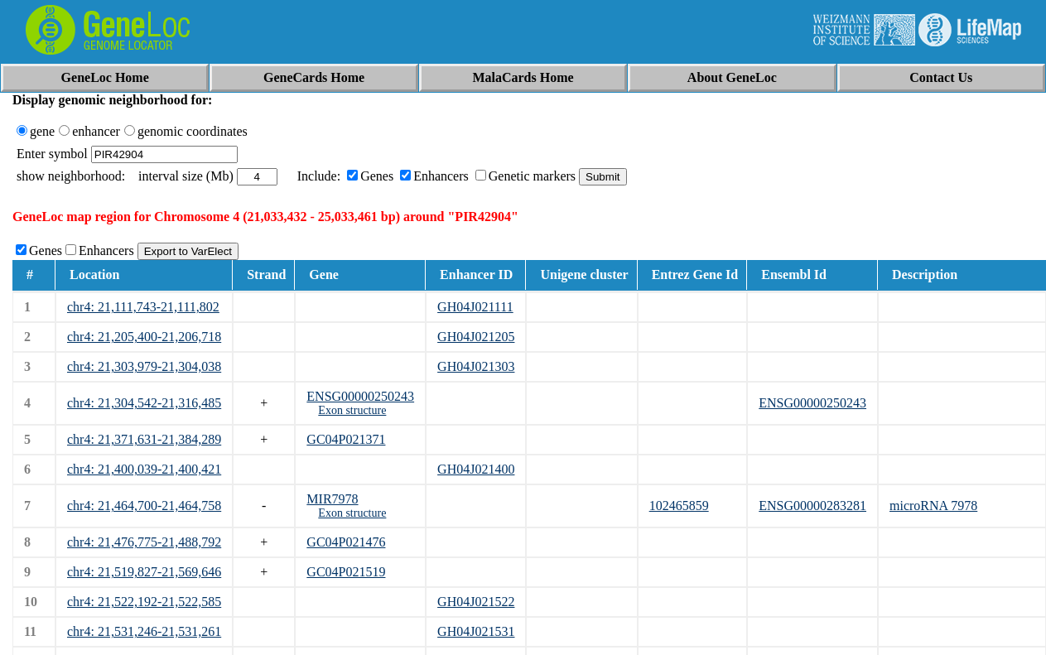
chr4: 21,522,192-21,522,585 (144, 602)
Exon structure (352, 410)
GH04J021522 (475, 602)
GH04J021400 (475, 469)
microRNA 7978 (933, 505)
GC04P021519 (345, 572)
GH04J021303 (475, 366)
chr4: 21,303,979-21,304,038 (144, 366)
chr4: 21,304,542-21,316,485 (144, 403)
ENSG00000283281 (812, 505)
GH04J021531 (475, 631)
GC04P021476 (345, 542)
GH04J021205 (475, 337)
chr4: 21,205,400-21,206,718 (144, 337)
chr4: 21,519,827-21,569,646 (144, 572)
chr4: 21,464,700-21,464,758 (144, 505)
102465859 (679, 505)
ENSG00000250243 (360, 396)
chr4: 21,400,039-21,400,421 (144, 469)
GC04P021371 (345, 439)
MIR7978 (332, 499)
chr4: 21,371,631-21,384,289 (144, 439)
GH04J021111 (475, 307)
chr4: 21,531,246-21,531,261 (144, 631)
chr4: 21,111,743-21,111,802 (143, 307)
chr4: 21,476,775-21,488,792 (144, 542)
